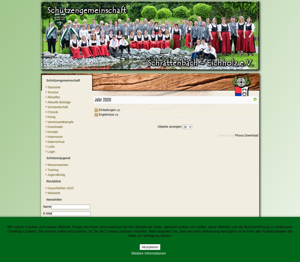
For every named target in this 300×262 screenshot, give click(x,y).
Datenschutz (56, 142)
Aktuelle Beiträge (59, 102)
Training (53, 170)
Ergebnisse (106, 114)
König (52, 117)
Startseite (54, 87)
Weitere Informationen (148, 253)
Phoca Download (246, 135)
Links (51, 146)
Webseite (54, 193)
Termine (53, 92)
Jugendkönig (56, 174)
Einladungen (107, 110)
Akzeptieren (150, 247)
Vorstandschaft (58, 107)
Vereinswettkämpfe (61, 122)
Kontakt (53, 132)
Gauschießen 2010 (61, 188)
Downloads (55, 127)
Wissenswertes (58, 165)
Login (51, 151)
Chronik (53, 112)
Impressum (55, 136)
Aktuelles (54, 97)
